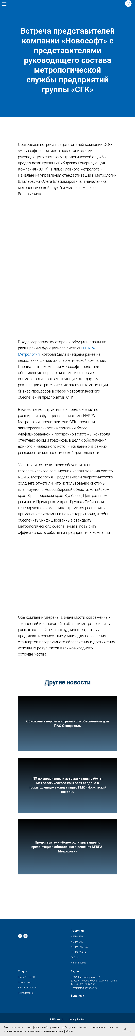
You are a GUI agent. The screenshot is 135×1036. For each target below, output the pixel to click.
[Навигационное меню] (4, 4)
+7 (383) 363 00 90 (85, 984)
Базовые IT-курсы (27, 987)
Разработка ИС (26, 977)
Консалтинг (24, 982)
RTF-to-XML (57, 1019)
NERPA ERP (77, 936)
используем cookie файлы (25, 1027)
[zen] (25, 936)
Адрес (75, 971)
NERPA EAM (77, 942)
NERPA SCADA (78, 952)
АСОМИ (75, 957)
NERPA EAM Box (79, 947)
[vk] (20, 936)
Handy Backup (78, 962)
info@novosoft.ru (87, 988)
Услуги (23, 971)
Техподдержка (26, 993)
